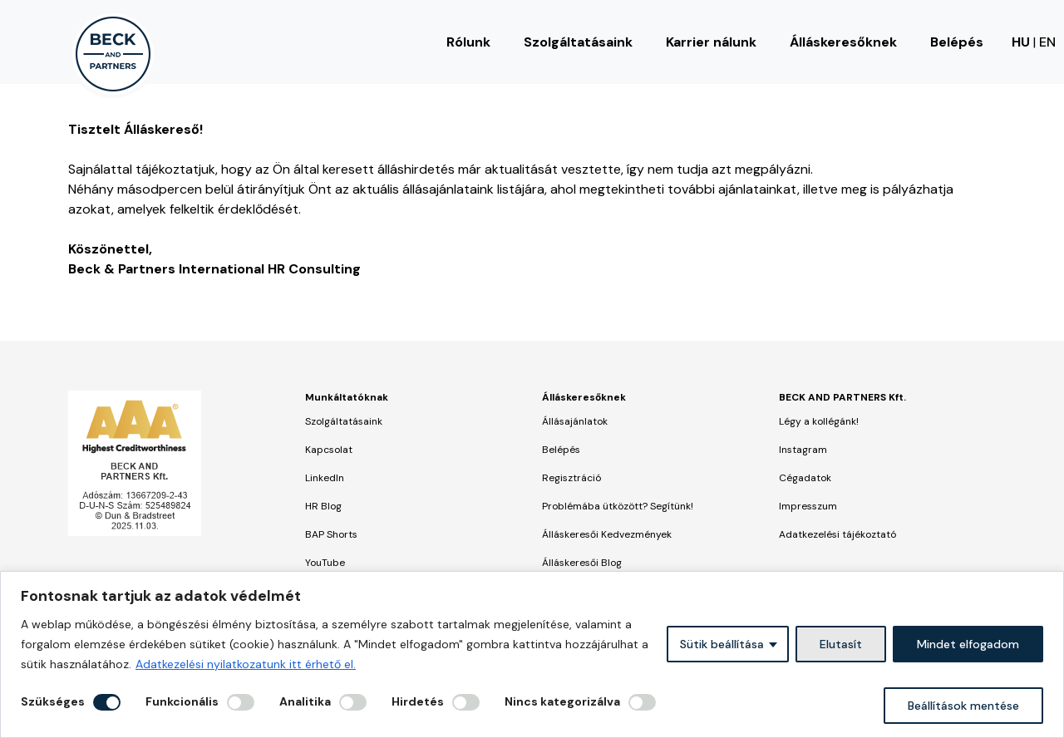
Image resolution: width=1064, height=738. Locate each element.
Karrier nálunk (711, 42)
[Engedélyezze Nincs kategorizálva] (642, 702)
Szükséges (53, 701)
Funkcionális (182, 701)
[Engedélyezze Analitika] (353, 702)
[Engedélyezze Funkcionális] (240, 702)
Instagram (803, 449)
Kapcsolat (328, 449)
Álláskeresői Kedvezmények (607, 534)
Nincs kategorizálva (562, 701)
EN (1047, 42)
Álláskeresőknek (843, 42)
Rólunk (468, 42)
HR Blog (323, 506)
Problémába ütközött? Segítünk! (617, 506)
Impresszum (808, 506)
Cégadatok (805, 478)
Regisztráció (571, 478)
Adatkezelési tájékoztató (837, 534)
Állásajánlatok (575, 421)
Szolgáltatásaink (578, 42)
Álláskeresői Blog (582, 562)
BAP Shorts (331, 534)
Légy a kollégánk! (819, 421)
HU (1021, 42)
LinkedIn (324, 478)
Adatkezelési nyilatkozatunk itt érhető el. (245, 664)
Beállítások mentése (963, 705)
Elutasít (841, 644)
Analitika (305, 701)
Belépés (956, 42)
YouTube (325, 562)
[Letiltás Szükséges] (107, 702)
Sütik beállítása (722, 644)
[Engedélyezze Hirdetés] (466, 702)
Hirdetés (418, 701)
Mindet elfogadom (968, 644)
